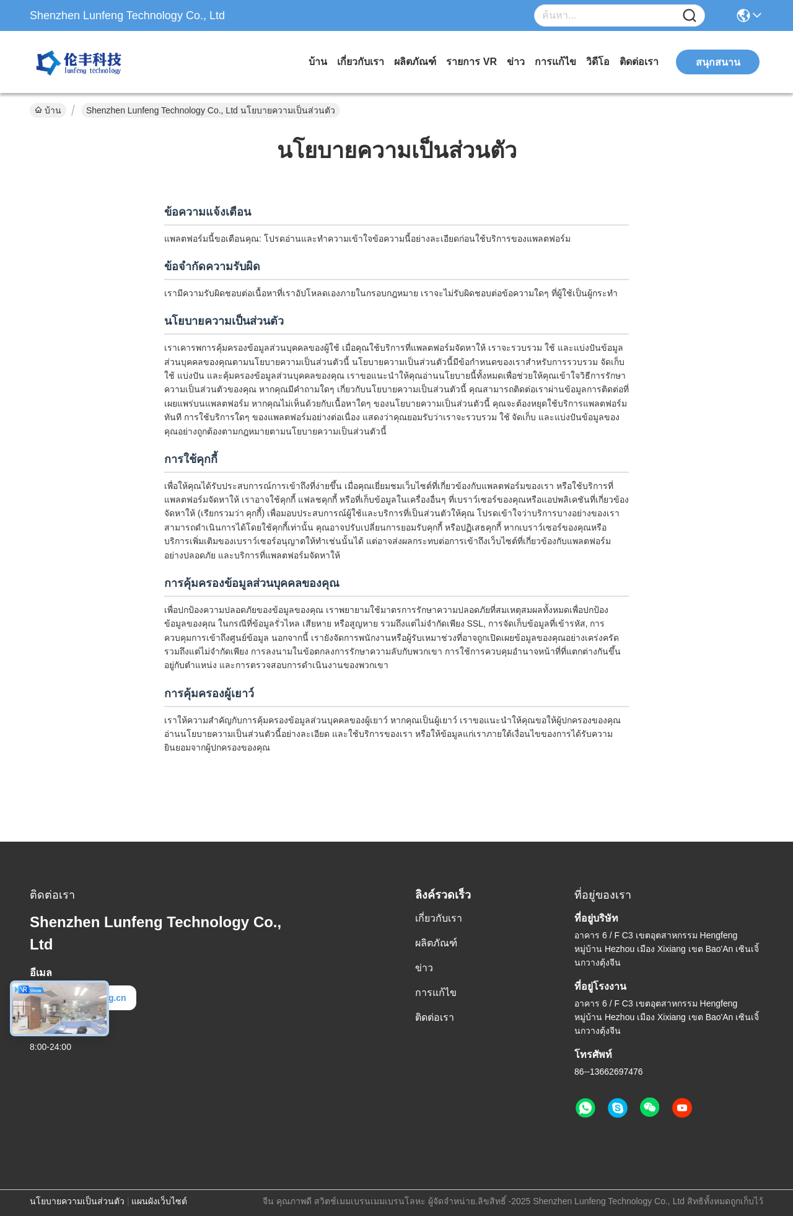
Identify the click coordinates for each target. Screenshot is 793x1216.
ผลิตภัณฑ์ (415, 61)
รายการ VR (471, 61)
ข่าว (516, 61)
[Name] (689, 16)
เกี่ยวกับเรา (360, 61)
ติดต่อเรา (639, 61)
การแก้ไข (555, 61)
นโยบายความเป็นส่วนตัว (77, 1201)
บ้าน (318, 61)
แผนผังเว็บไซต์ (159, 1201)
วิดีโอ (598, 61)
